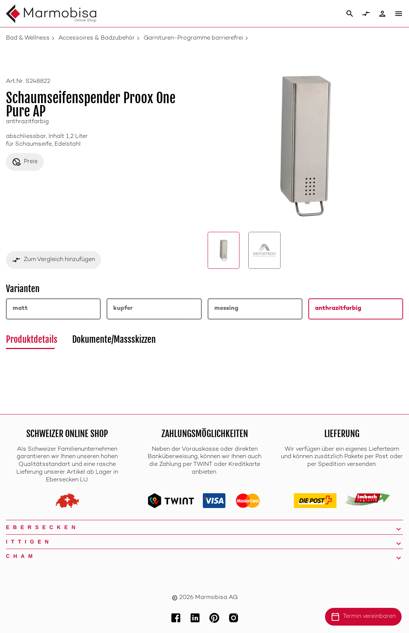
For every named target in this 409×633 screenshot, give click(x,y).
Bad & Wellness (28, 38)
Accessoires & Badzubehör (96, 38)
